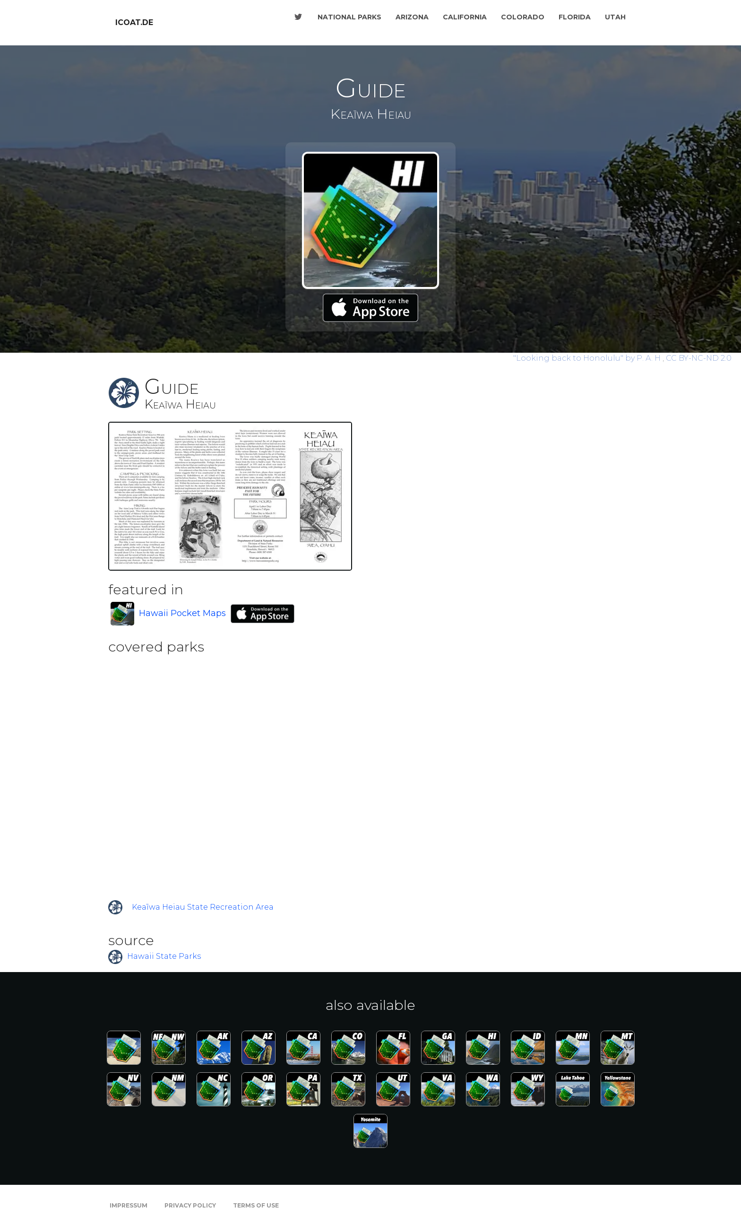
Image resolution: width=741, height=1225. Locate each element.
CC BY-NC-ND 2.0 (699, 358)
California (465, 17)
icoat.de (134, 22)
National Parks (349, 17)
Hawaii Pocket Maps (182, 613)
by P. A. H (588, 358)
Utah (615, 17)
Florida (575, 17)
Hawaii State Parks (164, 956)
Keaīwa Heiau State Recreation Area (203, 907)
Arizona (412, 17)
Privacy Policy (190, 1205)
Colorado (522, 17)
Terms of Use (256, 1205)
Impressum (128, 1205)
